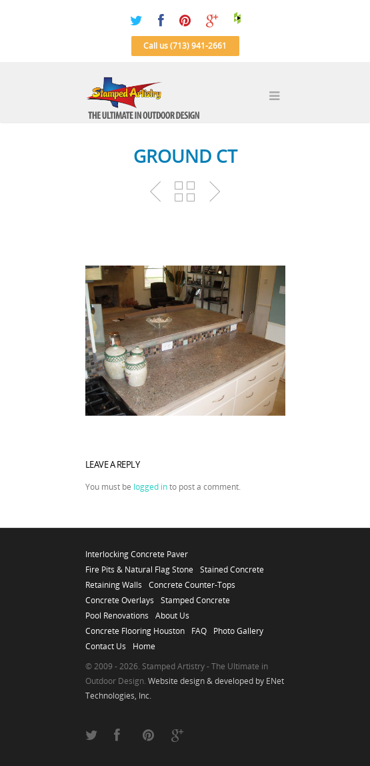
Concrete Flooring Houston (135, 627)
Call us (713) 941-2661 (185, 45)
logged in (150, 486)
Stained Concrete (232, 566)
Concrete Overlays (119, 597)
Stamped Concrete (195, 597)
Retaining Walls (113, 581)
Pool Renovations (117, 612)
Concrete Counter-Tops (192, 581)
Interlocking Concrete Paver (136, 550)
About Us (172, 612)
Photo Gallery (238, 627)
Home (144, 643)
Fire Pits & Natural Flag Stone (139, 566)
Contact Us (105, 643)
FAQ (199, 627)
